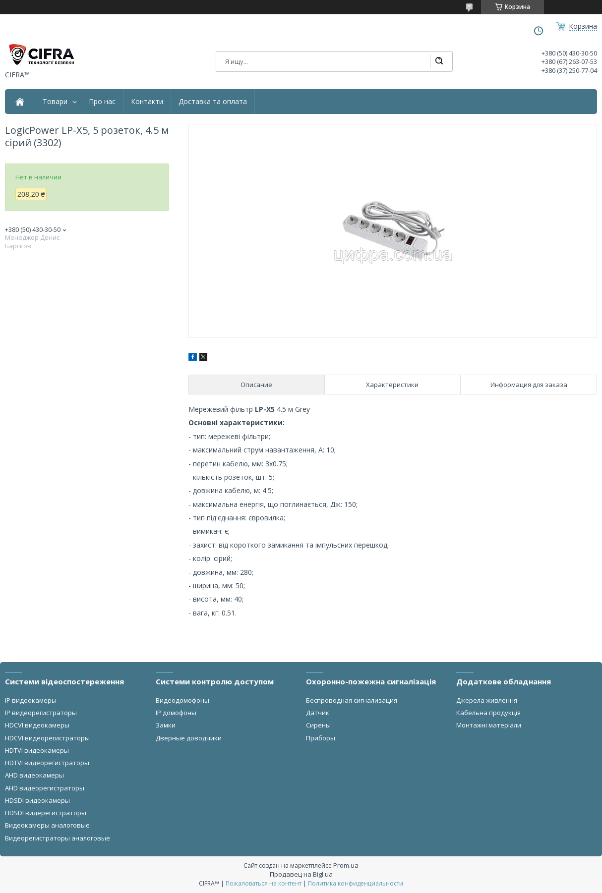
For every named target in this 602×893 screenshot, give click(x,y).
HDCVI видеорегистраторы (47, 737)
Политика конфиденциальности (355, 883)
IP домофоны (176, 712)
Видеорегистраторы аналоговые (57, 838)
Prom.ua (346, 865)
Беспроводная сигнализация (351, 700)
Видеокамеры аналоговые (47, 825)
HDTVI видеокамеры (37, 750)
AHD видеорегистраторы (44, 787)
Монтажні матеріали (488, 725)
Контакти (147, 101)
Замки (166, 725)
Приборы (320, 737)
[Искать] (439, 61)
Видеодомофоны (182, 700)
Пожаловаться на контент (263, 883)
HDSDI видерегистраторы (45, 812)
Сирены (318, 725)
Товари (55, 101)
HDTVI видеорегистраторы (47, 762)
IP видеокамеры (31, 700)
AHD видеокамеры (34, 775)
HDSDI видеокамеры (37, 800)
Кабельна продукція (488, 712)
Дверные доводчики (189, 737)
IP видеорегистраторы (41, 712)
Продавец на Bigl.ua (301, 874)
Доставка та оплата (213, 101)
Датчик (317, 712)
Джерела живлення (486, 700)
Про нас (102, 101)
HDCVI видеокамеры (37, 725)
